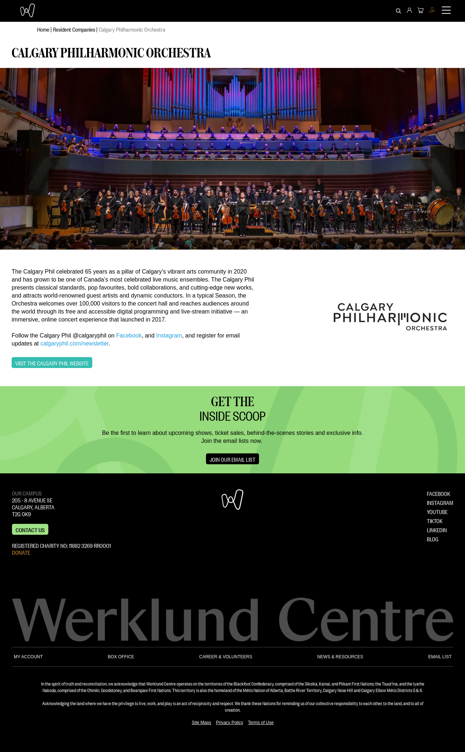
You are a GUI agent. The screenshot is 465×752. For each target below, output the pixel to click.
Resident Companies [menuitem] (74, 28)
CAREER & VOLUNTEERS (225, 656)
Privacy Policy (229, 722)
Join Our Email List (232, 458)
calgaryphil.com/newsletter (74, 343)
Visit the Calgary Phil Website (52, 362)
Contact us (30, 529)
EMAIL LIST (440, 656)
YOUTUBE (437, 511)
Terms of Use (261, 722)
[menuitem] (409, 11)
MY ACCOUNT (28, 656)
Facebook (128, 335)
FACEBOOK (438, 493)
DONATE (21, 551)
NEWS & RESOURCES (340, 656)
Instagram (169, 335)
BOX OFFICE (121, 656)
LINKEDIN (437, 529)
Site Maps (201, 722)
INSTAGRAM (440, 502)
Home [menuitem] (43, 28)
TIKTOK (434, 520)
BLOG (432, 538)
